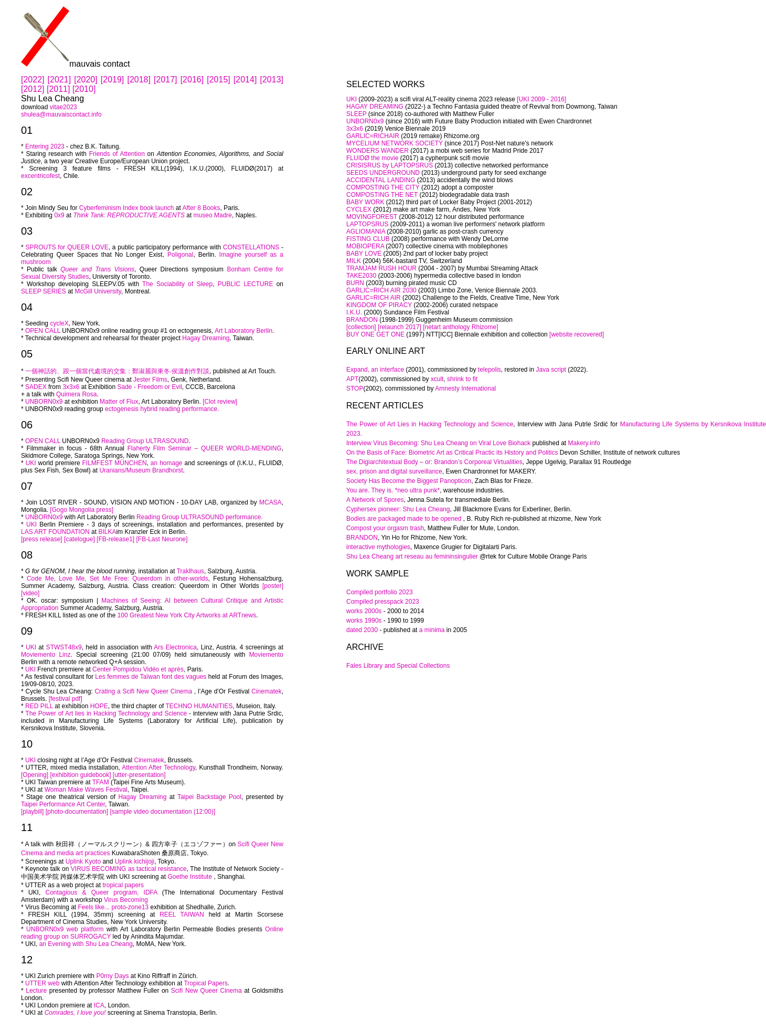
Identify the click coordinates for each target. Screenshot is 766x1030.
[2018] (140, 79)
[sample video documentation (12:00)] (162, 811)
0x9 (59, 215)
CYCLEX (358, 209)
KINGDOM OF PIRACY (379, 305)
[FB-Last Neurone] (160, 539)
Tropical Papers (206, 983)
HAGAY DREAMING (374, 106)
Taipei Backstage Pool (209, 797)
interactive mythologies (378, 547)
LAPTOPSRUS (367, 224)
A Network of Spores (374, 499)
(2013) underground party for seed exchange (483, 172)
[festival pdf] (65, 698)
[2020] (87, 79)
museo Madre (213, 215)
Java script (551, 369)
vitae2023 (63, 107)
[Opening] (34, 775)
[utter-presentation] (139, 775)
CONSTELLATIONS (251, 247)
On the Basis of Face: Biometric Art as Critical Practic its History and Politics (452, 452)
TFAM (100, 782)
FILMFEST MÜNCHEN (114, 463)
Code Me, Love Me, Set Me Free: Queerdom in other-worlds (117, 578)
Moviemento (266, 654)
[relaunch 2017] (399, 327)
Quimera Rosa (76, 394)
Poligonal (180, 254)
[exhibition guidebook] (80, 775)
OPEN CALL (42, 330)
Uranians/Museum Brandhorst (141, 470)
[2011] (58, 89)
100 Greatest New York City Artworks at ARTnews (187, 615)
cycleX (59, 323)
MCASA (270, 502)
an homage (167, 463)
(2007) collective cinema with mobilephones (445, 246)
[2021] (61, 79)
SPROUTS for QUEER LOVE (67, 247)
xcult (437, 379)
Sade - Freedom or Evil (149, 387)
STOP (354, 388)
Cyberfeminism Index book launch (126, 208)
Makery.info (584, 443)
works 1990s (363, 620)
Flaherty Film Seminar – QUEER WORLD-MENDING (204, 448)
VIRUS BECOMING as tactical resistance (129, 869)
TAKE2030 (361, 275)
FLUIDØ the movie (372, 158)
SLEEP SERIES (43, 291)
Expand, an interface (375, 369)
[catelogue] (79, 539)
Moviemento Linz (45, 654)
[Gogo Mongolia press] (80, 509)
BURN (355, 283)
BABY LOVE (363, 253)
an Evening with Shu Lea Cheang (86, 944)
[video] (30, 593)
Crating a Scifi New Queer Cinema (143, 691)
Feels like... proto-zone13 (113, 907)
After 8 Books (201, 208)
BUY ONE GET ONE (376, 334)
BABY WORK (365, 202)
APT (352, 379)
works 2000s (363, 611)
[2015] (220, 79)
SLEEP (356, 114)
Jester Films (150, 379)
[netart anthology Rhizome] (460, 327)
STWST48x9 (64, 647)
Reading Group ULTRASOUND (145, 441)
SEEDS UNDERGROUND (383, 172)
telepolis (489, 369)
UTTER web (42, 983)
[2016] (193, 79)
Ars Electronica (175, 647)
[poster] (272, 586)
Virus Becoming (126, 899)
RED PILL (39, 706)
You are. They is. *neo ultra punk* (393, 490)
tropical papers (123, 885)
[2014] (246, 79)
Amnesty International (465, 388)
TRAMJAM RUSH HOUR (381, 268)
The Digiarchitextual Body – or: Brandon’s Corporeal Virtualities (434, 462)
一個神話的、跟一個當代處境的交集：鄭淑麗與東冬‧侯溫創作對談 (117, 371)
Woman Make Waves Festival (86, 789)
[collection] (361, 327)
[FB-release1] (115, 539)
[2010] (83, 89)
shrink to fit (462, 379)
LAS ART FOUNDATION (55, 531)
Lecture (36, 990)
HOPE (99, 706)
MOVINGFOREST (371, 216)
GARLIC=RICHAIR (372, 136)
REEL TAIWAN (181, 914)
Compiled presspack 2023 (382, 601)
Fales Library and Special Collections (398, 665)
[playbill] (32, 811)
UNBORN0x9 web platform (66, 929)
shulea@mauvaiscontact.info (61, 114)
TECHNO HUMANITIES (199, 706)
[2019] (114, 79)
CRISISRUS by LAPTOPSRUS (389, 165)
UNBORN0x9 (43, 401)
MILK (353, 261)
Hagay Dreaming (205, 338)
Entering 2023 (45, 146)
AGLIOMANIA (365, 231)
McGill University (98, 291)
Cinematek (265, 691)
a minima (432, 630)
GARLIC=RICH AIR (373, 297)
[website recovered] (576, 334)
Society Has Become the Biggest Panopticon (408, 481)
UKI (31, 463)
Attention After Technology (158, 767)
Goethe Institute (189, 876)
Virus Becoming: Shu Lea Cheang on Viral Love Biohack (451, 443)
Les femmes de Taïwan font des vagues (150, 676)
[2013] (271, 79)
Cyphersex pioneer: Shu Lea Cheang (398, 509)
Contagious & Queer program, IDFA (101, 892)
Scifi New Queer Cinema (206, 990)
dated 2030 (362, 630)
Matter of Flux (119, 401)
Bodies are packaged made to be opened (404, 518)
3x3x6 (70, 387)
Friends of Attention (117, 153)
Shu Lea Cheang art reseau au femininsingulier (412, 556)
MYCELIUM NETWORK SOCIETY (394, 143)
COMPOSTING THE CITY (383, 187)
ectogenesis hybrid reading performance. (162, 409)
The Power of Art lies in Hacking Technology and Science (106, 713)
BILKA (107, 531)
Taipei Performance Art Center (63, 804)
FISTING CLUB (368, 239)
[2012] (34, 89)
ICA (99, 1005)
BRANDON (362, 319)
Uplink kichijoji (134, 861)
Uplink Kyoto (84, 861)
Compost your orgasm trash (385, 528)
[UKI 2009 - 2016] (541, 99)
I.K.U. (354, 312)
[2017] (167, 79)
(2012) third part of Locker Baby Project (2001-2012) (457, 202)
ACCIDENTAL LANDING (380, 180)
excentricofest (40, 176)
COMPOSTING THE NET (382, 194)
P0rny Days (112, 976)
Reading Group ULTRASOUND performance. (199, 517)
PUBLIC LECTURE (245, 284)
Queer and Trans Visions (95, 269)
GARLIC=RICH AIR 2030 (381, 290)
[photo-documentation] (77, 811)
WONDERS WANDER (377, 150)
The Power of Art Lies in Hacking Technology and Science (429, 424)
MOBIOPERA (365, 246)
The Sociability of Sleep (177, 284)
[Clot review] (220, 401)
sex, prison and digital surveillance (394, 471)
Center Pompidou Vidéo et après (138, 669)
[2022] (34, 79)
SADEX (36, 387)
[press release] (41, 539)
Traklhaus (190, 571)
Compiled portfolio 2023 (379, 592)
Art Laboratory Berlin (243, 330)
